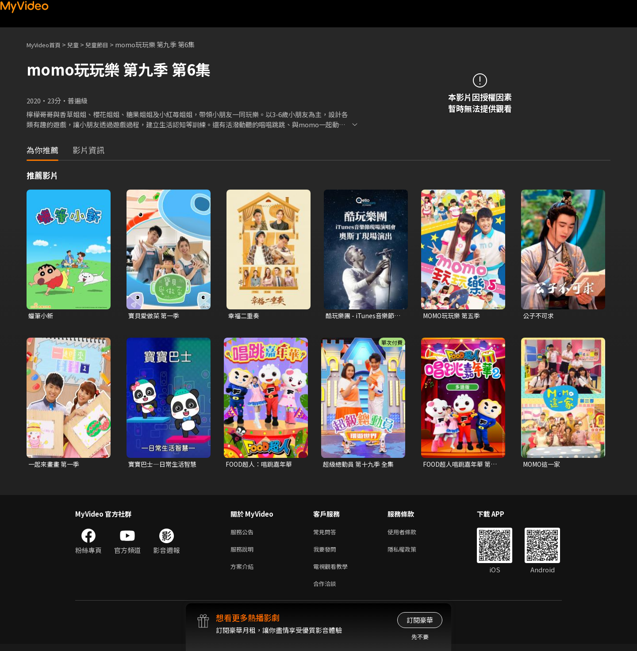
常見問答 (326, 534)
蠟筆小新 (41, 315)
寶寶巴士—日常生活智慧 (164, 465)
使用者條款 (409, 534)
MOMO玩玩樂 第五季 (454, 315)
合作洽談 (326, 589)
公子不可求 (539, 315)
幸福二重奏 (244, 315)
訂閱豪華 (420, 619)
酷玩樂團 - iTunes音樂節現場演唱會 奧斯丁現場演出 (363, 316)
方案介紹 (243, 571)
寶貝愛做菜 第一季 (155, 315)
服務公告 (243, 534)
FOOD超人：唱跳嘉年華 (261, 465)
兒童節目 (106, 44)
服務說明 (243, 552)
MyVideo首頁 (47, 44)
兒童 (80, 44)
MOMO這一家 (543, 465)
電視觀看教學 (333, 571)
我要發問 (326, 552)
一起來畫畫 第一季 (55, 465)
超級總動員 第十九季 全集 (361, 465)
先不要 (420, 636)
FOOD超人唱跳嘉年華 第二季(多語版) (459, 465)
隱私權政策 (409, 552)
